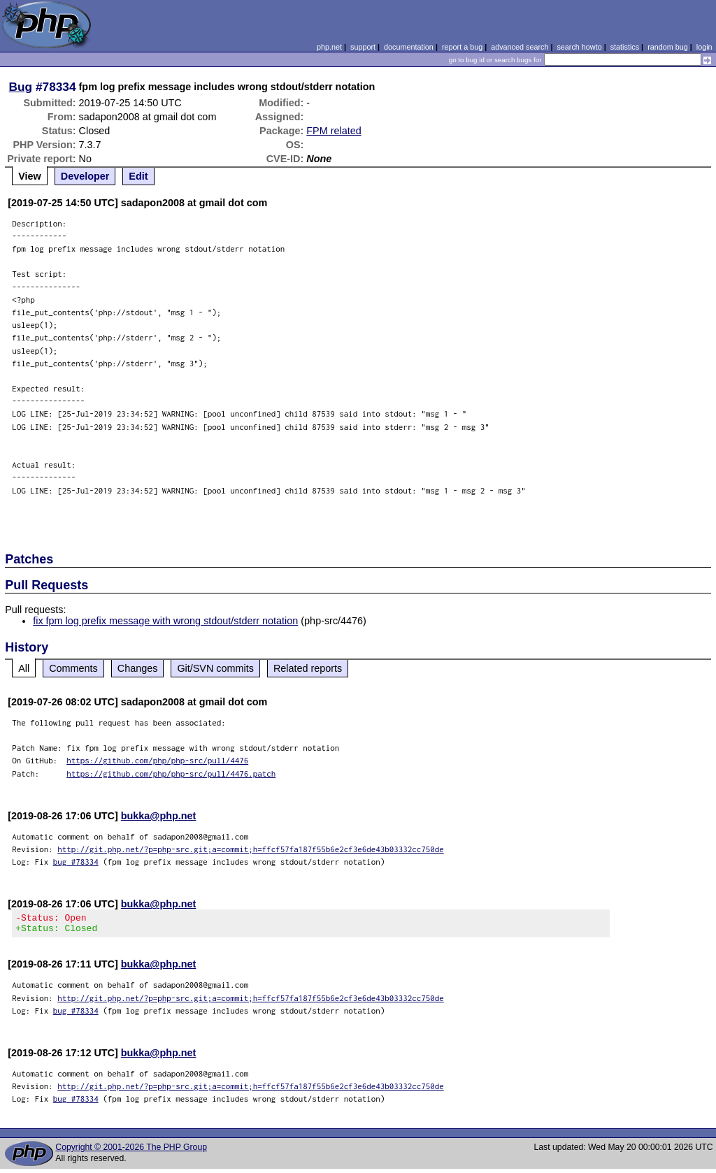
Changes (137, 668)
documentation (409, 47)
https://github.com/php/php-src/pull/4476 (157, 760)
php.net (329, 47)
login (704, 47)
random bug (667, 47)
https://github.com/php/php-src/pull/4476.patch (170, 773)
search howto (579, 47)
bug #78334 (76, 861)
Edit (138, 176)
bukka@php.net (158, 815)
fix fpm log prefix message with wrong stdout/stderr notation (165, 620)
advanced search (519, 47)
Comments (73, 668)
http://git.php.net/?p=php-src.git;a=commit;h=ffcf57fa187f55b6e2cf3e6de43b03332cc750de (250, 849)
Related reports (307, 668)
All (23, 668)
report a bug (462, 47)
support (362, 47)
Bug (21, 87)
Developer (85, 176)
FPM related (333, 130)
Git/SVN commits (215, 668)
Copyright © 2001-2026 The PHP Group (131, 1151)
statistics (624, 47)
